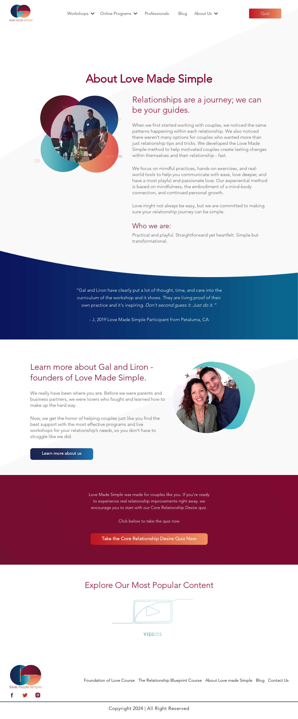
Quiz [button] (265, 13)
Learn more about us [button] (60, 454)
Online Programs (118, 13)
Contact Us (278, 681)
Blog (182, 13)
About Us (206, 13)
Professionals (157, 13)
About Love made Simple (228, 681)
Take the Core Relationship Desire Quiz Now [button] (149, 539)
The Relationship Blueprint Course (170, 681)
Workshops (81, 13)
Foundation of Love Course (109, 681)
